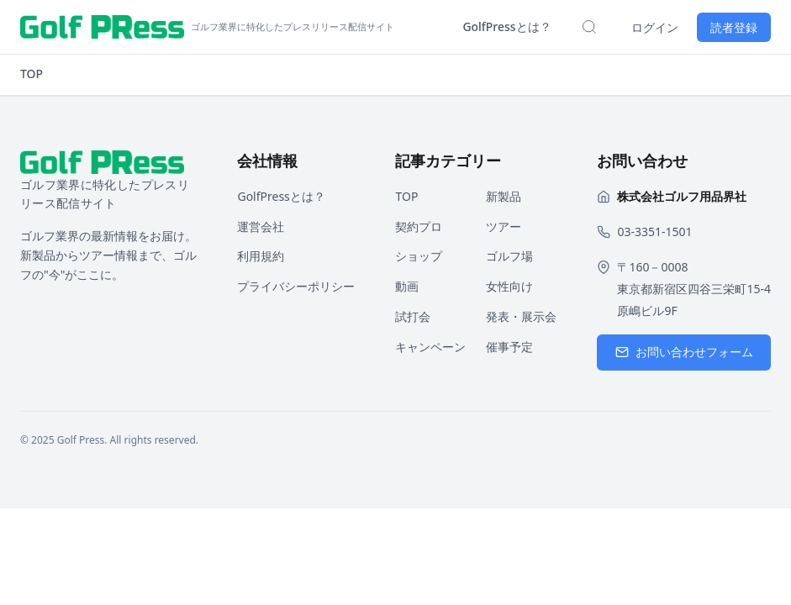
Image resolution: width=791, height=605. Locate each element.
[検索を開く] (589, 27)
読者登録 (733, 27)
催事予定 (509, 347)
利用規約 (260, 256)
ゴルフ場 (509, 256)
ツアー (503, 226)
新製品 (503, 196)
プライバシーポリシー (296, 286)
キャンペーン (430, 347)
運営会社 (260, 226)
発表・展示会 (521, 316)
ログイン (654, 27)
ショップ (418, 256)
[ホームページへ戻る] (207, 27)
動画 (407, 286)
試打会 (412, 316)
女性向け (509, 286)
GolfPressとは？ (506, 26)
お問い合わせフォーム (684, 352)
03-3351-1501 (654, 231)
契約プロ (418, 226)
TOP (31, 74)
